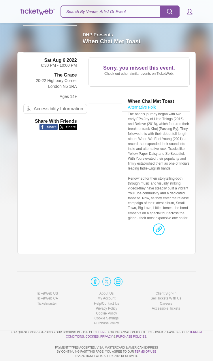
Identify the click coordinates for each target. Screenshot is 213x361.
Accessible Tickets (166, 292)
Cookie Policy (106, 297)
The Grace (65, 83)
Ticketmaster (47, 287)
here (102, 315)
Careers (166, 287)
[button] (187, 11)
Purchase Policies (131, 319)
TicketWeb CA (47, 282)
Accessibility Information (54, 117)
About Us (106, 277)
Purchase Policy (106, 307)
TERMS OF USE (145, 351)
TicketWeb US (47, 277)
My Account (106, 282)
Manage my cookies (106, 302)
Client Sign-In (166, 277)
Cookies (92, 319)
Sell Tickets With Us (166, 282)
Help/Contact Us (106, 287)
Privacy (106, 319)
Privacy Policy (106, 292)
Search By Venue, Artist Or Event (96, 11)
